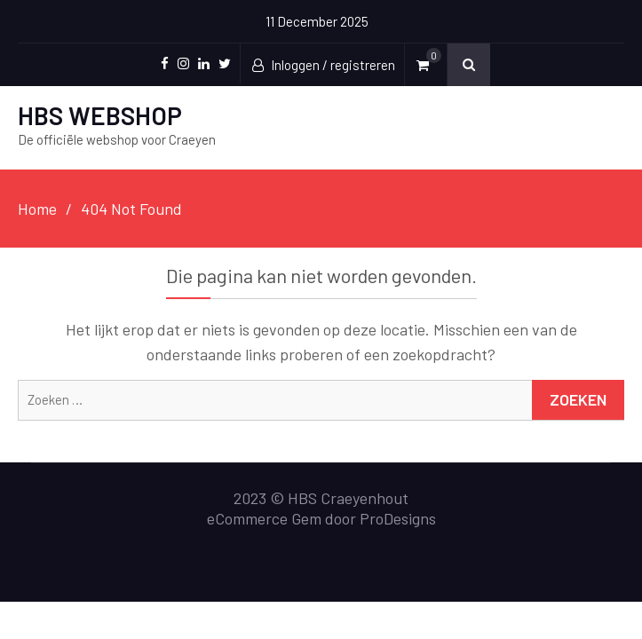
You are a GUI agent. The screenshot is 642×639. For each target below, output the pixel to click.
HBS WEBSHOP (100, 115)
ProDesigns (398, 518)
